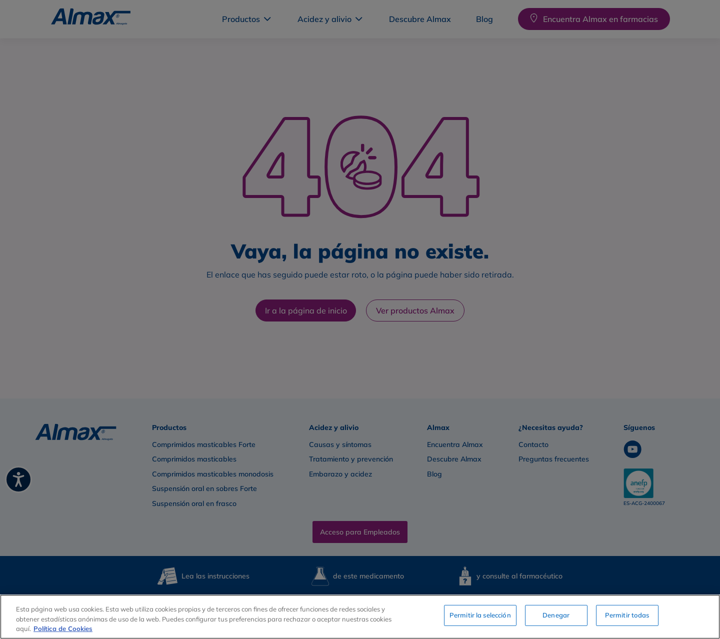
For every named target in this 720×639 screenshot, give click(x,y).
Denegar (556, 616)
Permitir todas (627, 616)
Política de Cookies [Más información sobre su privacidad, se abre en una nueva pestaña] (63, 628)
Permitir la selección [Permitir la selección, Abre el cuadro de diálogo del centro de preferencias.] (480, 616)
